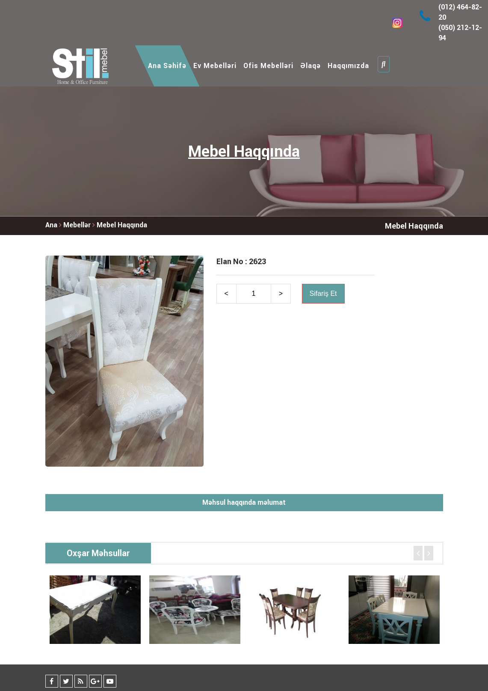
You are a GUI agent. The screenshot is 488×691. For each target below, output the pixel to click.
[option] (95, 609)
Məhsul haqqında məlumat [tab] (244, 502)
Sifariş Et (323, 293)
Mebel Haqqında (122, 225)
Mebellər (77, 225)
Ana (51, 225)
